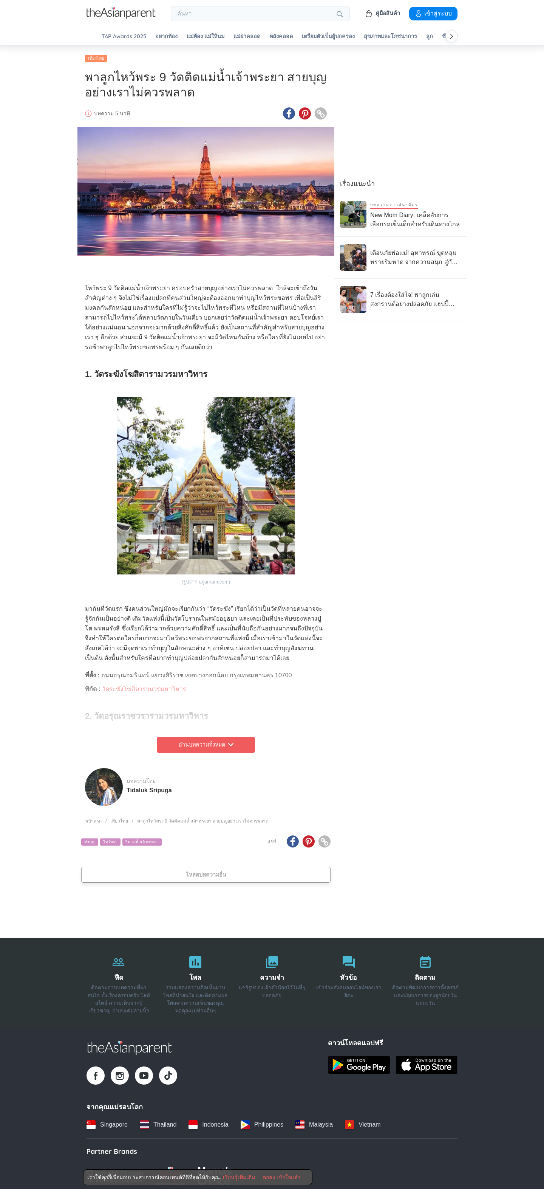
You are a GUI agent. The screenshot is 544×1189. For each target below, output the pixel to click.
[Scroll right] (451, 36)
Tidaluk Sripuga (149, 787)
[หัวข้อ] (348, 980)
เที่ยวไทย (96, 55)
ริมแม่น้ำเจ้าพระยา (142, 839)
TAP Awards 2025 (124, 36)
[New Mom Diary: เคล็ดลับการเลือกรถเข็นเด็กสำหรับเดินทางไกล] (400, 211)
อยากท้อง (166, 36)
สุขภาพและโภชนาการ (390, 36)
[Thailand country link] (158, 1121)
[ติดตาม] (425, 980)
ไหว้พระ (110, 839)
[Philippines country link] (262, 1121)
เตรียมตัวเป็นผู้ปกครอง (328, 36)
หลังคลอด (281, 36)
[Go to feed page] (121, 16)
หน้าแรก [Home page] (93, 818)
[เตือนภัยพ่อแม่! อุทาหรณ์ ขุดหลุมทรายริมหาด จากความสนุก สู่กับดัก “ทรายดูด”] (400, 255)
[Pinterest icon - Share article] (305, 111)
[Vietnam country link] (362, 1121)
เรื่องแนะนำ (357, 181)
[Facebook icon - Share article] (289, 111)
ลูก (429, 36)
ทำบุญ (89, 839)
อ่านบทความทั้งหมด (206, 742)
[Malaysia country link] (314, 1121)
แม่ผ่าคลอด (246, 36)
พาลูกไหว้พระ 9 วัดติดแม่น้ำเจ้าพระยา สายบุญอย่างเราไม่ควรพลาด (203, 818)
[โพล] (195, 980)
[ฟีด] (119, 980)
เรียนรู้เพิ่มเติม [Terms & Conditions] (239, 1177)
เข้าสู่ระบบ (433, 13)
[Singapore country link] (107, 1121)
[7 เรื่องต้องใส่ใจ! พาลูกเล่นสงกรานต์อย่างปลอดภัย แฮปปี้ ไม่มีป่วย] (400, 297)
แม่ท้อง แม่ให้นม (205, 36)
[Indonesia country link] (208, 1121)
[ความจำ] (272, 980)
